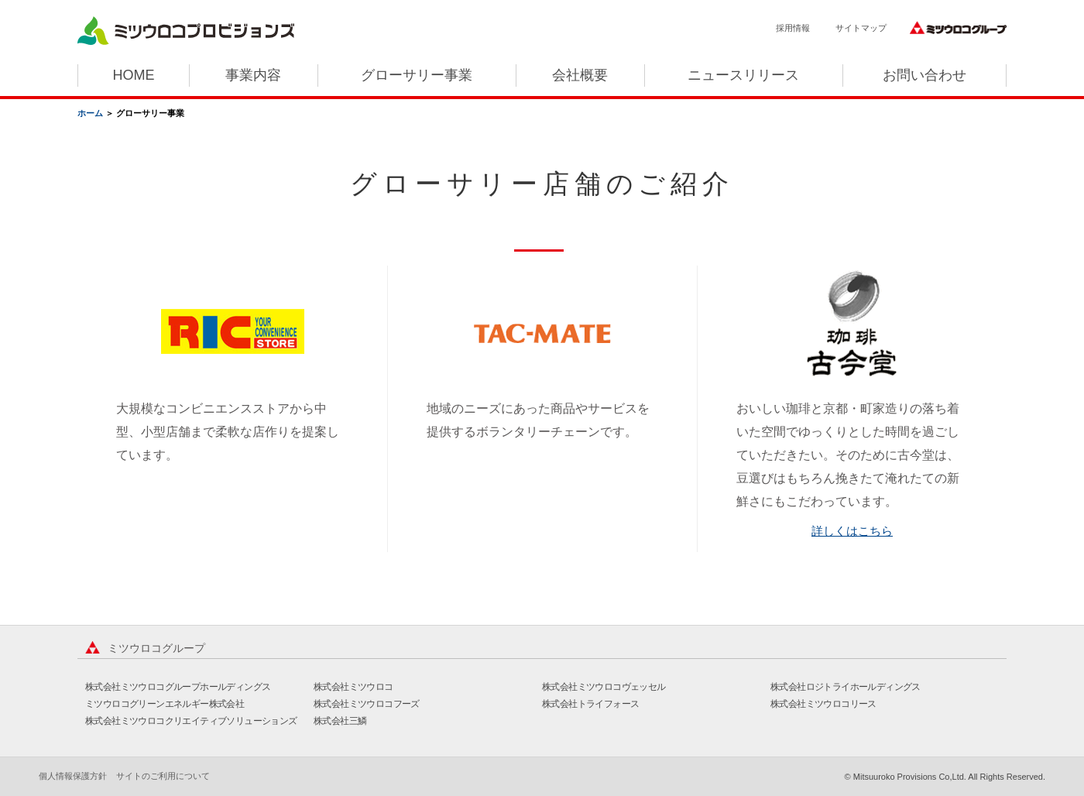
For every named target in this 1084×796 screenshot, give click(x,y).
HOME (133, 75)
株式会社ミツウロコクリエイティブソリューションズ (191, 720)
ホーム (90, 113)
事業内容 (253, 75)
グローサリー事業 (416, 75)
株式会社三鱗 (340, 720)
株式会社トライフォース (590, 703)
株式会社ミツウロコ (353, 686)
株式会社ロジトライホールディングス (845, 686)
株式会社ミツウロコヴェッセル (604, 686)
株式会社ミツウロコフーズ (367, 703)
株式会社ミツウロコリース (823, 703)
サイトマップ (861, 28)
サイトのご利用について (163, 776)
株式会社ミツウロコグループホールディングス (177, 686)
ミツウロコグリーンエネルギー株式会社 (164, 703)
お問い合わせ (924, 75)
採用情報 (793, 28)
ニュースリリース (743, 75)
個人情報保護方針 (73, 776)
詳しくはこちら (852, 530)
